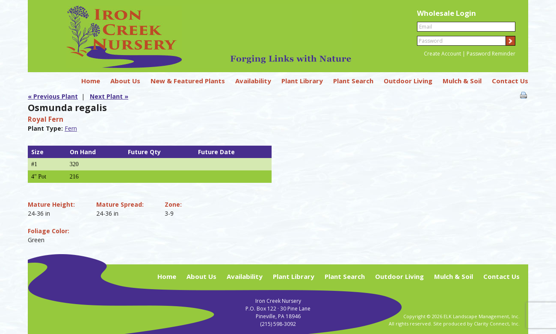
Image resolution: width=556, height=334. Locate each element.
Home (90, 80)
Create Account (442, 53)
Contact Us (510, 80)
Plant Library (302, 80)
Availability (253, 80)
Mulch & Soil (462, 80)
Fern (71, 128)
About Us (125, 80)
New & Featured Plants (188, 80)
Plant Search (353, 80)
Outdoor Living (408, 80)
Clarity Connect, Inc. (497, 323)
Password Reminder (491, 53)
